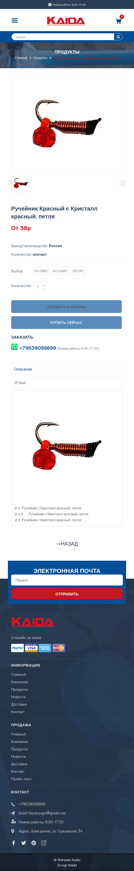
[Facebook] (13, 843)
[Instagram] (43, 843)
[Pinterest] (33, 843)
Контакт (18, 711)
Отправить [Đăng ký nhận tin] (66, 593)
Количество (21, 285)
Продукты (19, 689)
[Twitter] (23, 843)
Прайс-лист (21, 778)
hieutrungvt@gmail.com (47, 812)
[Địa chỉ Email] (67, 580)
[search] (67, 37)
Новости (18, 696)
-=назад (67, 543)
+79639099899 (38, 348)
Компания (19, 681)
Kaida (73, 864)
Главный (18, 674)
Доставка (19, 703)
